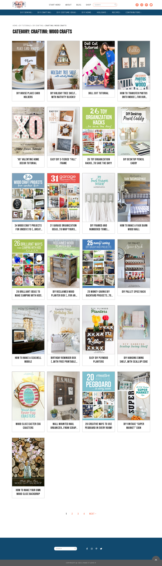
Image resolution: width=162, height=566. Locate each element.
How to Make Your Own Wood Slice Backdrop (28, 492)
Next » (92, 513)
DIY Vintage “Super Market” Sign (134, 426)
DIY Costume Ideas (67, 12)
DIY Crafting (45, 12)
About (68, 5)
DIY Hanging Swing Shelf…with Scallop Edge (134, 359)
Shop (88, 5)
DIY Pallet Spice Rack (134, 292)
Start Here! (55, 5)
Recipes (116, 12)
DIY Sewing (26, 12)
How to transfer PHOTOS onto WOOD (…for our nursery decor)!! (133, 95)
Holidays (102, 12)
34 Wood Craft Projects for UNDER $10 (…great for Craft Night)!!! (28, 227)
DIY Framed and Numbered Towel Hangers (98, 227)
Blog (78, 5)
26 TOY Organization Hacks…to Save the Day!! (98, 161)
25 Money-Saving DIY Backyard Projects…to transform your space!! (98, 293)
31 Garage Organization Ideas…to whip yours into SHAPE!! (63, 227)
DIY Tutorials (25, 26)
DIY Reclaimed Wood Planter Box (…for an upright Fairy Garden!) (63, 293)
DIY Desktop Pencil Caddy (133, 161)
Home (15, 26)
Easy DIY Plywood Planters (98, 359)
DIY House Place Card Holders (28, 95)
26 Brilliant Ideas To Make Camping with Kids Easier (28, 293)
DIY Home (87, 12)
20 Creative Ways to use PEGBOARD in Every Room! (98, 426)
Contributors (133, 12)
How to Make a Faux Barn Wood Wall (134, 227)
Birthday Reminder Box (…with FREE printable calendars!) (63, 360)
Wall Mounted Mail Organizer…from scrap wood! (63, 426)
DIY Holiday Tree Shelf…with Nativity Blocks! (63, 95)
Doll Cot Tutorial (98, 93)
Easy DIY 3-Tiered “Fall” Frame (63, 161)
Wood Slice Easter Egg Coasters (28, 426)
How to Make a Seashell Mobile (28, 359)
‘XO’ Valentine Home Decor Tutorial (28, 161)
